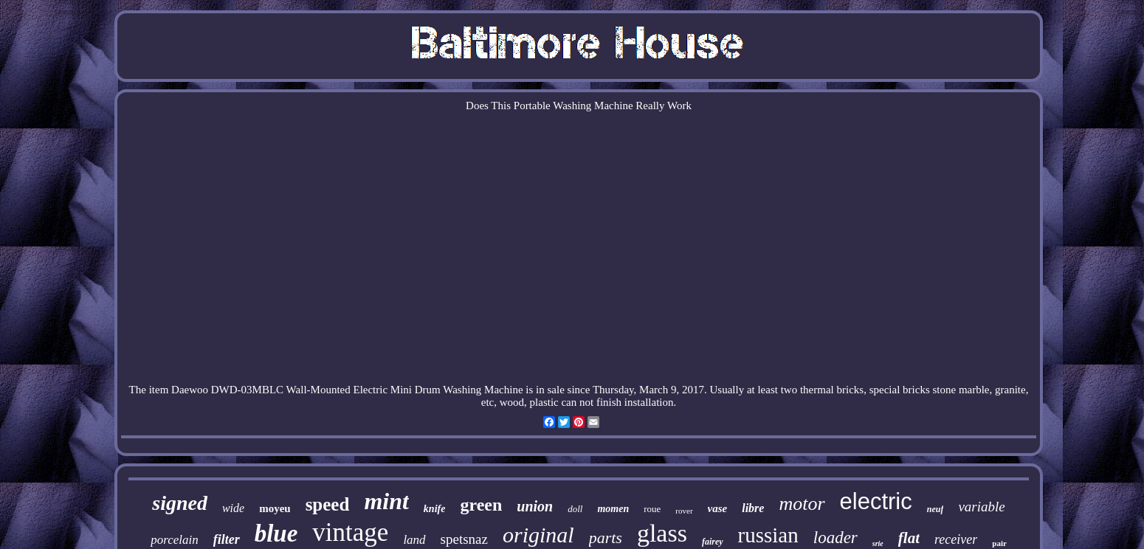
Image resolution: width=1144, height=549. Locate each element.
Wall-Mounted (318, 390)
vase (718, 508)
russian (768, 535)
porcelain (175, 540)
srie (877, 543)
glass (662, 533)
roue (652, 508)
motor (801, 503)
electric (876, 501)
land (414, 540)
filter (226, 539)
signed (179, 502)
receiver (955, 539)
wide (233, 508)
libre (753, 508)
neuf (935, 509)
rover (683, 510)
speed (328, 504)
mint (386, 501)
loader (835, 537)
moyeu (275, 508)
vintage (350, 532)
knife (435, 508)
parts (605, 537)
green (481, 504)
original (538, 534)
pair (999, 543)
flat (909, 538)
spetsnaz (464, 539)
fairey (712, 541)
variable (981, 506)
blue (276, 533)
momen (613, 508)
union (535, 506)
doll (575, 508)
